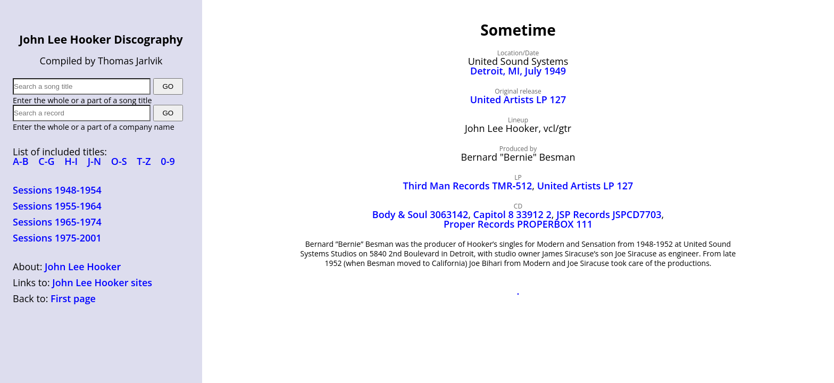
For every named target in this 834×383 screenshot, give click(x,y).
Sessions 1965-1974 (57, 221)
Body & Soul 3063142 (420, 214)
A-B (21, 161)
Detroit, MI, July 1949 (518, 70)
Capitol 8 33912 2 (512, 214)
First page (73, 298)
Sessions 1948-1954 (57, 190)
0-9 (167, 161)
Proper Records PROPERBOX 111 (518, 224)
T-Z (144, 161)
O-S (119, 161)
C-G (46, 161)
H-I (71, 161)
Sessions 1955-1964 (57, 205)
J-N (94, 161)
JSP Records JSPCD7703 (608, 214)
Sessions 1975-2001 (57, 237)
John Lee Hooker (83, 266)
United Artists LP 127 (518, 99)
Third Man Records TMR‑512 (467, 185)
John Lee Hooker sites (102, 282)
